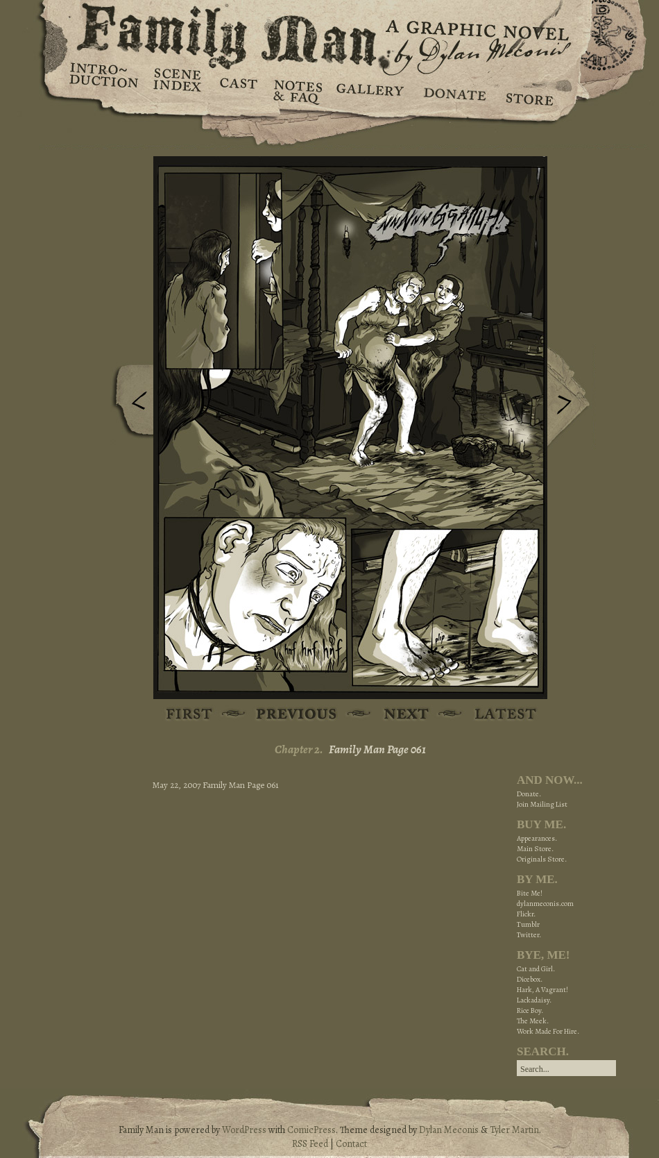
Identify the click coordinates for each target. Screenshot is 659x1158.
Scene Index (179, 90)
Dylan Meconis (449, 1129)
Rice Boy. (530, 1010)
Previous (129, 405)
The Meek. (533, 1021)
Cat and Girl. (536, 969)
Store (529, 90)
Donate (452, 90)
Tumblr (528, 924)
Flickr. (526, 914)
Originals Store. (542, 859)
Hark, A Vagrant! (542, 989)
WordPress (244, 1129)
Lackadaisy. (534, 1000)
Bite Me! (529, 893)
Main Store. (535, 849)
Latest (498, 714)
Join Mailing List (542, 804)
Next (571, 398)
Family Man (329, 33)
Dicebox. (529, 979)
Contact (351, 1143)
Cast (238, 90)
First (190, 714)
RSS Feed (310, 1143)
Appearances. (537, 838)
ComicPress (311, 1129)
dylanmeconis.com (545, 903)
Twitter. (529, 935)
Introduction (104, 80)
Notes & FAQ (297, 90)
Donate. (529, 794)
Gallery (369, 90)
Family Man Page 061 (377, 749)
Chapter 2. (299, 749)
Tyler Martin (514, 1129)
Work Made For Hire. (548, 1031)
